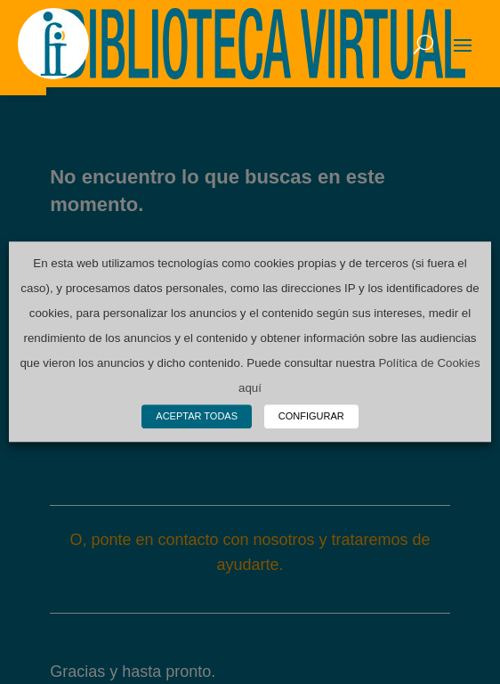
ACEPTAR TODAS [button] (197, 416)
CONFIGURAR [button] (311, 416)
